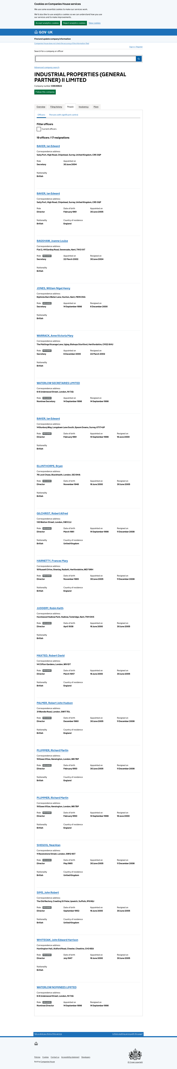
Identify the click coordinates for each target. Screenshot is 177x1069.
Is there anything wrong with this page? (127, 1034)
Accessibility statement (70, 1057)
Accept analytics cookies (47, 23)
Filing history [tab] (56, 106)
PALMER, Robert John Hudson (55, 703)
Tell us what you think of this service (48, 1034)
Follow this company (45, 92)
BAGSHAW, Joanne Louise (52, 240)
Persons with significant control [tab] (63, 114)
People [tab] (70, 106)
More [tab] (96, 106)
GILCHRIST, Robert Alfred (52, 513)
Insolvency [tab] (83, 106)
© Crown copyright (135, 1062)
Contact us (55, 1057)
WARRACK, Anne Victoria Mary (55, 335)
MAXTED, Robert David (51, 655)
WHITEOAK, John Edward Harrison (57, 939)
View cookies (95, 23)
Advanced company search (46, 67)
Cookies (45, 1057)
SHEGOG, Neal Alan (48, 845)
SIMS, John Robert (48, 892)
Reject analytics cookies (74, 23)
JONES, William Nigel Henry (53, 288)
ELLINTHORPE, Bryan (50, 466)
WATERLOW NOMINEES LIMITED (57, 987)
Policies (37, 1057)
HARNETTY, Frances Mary (52, 560)
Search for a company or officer (48, 51)
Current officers (47, 129)
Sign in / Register (136, 47)
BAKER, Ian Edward (48, 146)
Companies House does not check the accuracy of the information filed (61, 43)
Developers (85, 1057)
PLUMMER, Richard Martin (52, 750)
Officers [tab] (41, 114)
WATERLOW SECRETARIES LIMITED (58, 383)
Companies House (48, 1062)
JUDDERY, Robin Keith (50, 608)
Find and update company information (52, 39)
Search (139, 59)
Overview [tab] (41, 106)
